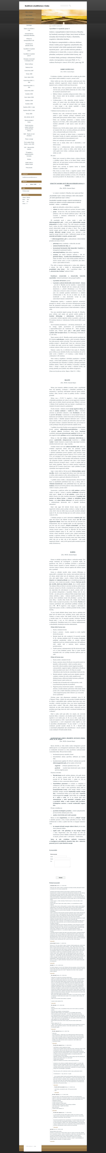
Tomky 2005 (29, 113)
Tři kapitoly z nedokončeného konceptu (29, 154)
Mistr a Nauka (29, 12)
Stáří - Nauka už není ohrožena (29, 134)
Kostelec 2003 (29, 94)
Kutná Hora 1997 (29, 70)
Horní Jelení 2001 (29, 77)
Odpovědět (52, 941)
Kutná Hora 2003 (29, 90)
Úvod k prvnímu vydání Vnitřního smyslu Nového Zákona (29, 128)
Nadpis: (51, 859)
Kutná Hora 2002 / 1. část (29, 81)
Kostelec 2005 (29, 103)
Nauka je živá (29, 67)
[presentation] (60, 871)
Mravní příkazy (29, 64)
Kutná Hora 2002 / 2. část (29, 86)
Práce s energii (29, 139)
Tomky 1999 (29, 74)
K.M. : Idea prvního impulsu (29, 148)
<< (26, 184)
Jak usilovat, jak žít (29, 117)
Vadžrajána (29, 22)
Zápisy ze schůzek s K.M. (29, 29)
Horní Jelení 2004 (29, 97)
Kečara (29, 159)
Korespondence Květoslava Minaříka (29, 34)
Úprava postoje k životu (29, 121)
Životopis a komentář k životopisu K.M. (29, 59)
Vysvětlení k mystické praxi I (29, 49)
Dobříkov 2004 (29, 100)
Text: (51, 861)
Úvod (50, 25)
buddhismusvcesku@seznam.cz (30, 177)
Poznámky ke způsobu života (29, 44)
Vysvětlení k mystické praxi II (29, 54)
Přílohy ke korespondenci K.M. (29, 39)
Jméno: (51, 856)
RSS (35, 1146)
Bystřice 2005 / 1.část (29, 107)
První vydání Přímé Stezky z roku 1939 (29, 143)
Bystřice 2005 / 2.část (29, 110)
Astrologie (29, 25)
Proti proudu (29, 167)
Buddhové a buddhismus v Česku (37, 6)
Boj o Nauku (29, 15)
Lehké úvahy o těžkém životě (29, 163)
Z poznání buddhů (29, 18)
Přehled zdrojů (26, 191)
